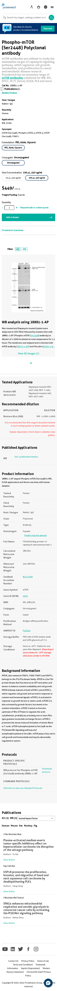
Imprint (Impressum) (30, 968)
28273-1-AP (23, 346)
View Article (9, 859)
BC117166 (28, 576)
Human (5, 825)
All (17, 249)
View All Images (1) (28, 353)
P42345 (26, 630)
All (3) (5, 818)
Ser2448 (34, 335)
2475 (25, 596)
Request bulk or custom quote (34, 207)
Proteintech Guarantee (12, 230)
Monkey (28, 825)
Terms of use (43, 961)
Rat (21, 825)
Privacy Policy (27, 961)
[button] (48, 983)
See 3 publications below (26, 456)
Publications (10, 89)
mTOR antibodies (12, 77)
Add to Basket (12, 217)
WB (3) (13, 818)
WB (24, 249)
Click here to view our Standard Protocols (22, 788)
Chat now (47, 28)
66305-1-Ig (48, 346)
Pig (35, 825)
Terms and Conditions (23, 964)
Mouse (14, 825)
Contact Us (13, 961)
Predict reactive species (35, 535)
